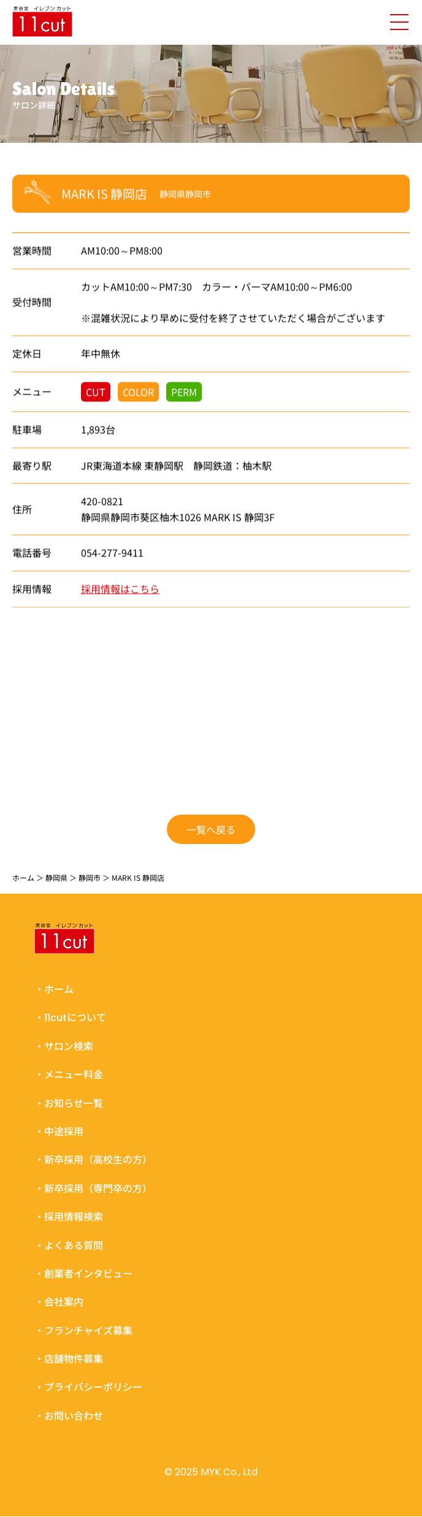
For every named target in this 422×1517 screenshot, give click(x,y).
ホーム (23, 877)
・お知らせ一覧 (68, 1104)
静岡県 (56, 877)
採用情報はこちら (120, 589)
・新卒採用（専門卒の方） (93, 1189)
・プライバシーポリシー (88, 1388)
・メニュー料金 (68, 1075)
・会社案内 (58, 1303)
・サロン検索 (63, 1047)
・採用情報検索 (68, 1217)
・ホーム (54, 990)
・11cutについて (70, 1018)
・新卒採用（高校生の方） (93, 1161)
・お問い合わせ (68, 1416)
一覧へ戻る (211, 828)
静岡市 (90, 877)
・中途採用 (58, 1132)
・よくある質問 (68, 1246)
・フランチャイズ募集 (83, 1331)
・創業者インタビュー (83, 1274)
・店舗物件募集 (68, 1359)
